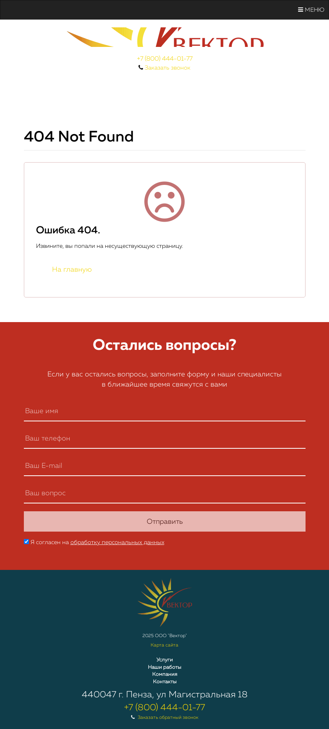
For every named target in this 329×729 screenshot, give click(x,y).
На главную (72, 269)
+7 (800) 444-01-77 (164, 59)
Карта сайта (164, 645)
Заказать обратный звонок (168, 717)
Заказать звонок (168, 68)
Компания (164, 674)
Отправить (165, 521)
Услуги (164, 660)
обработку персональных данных (117, 542)
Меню (311, 10)
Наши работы (164, 667)
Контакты (164, 681)
